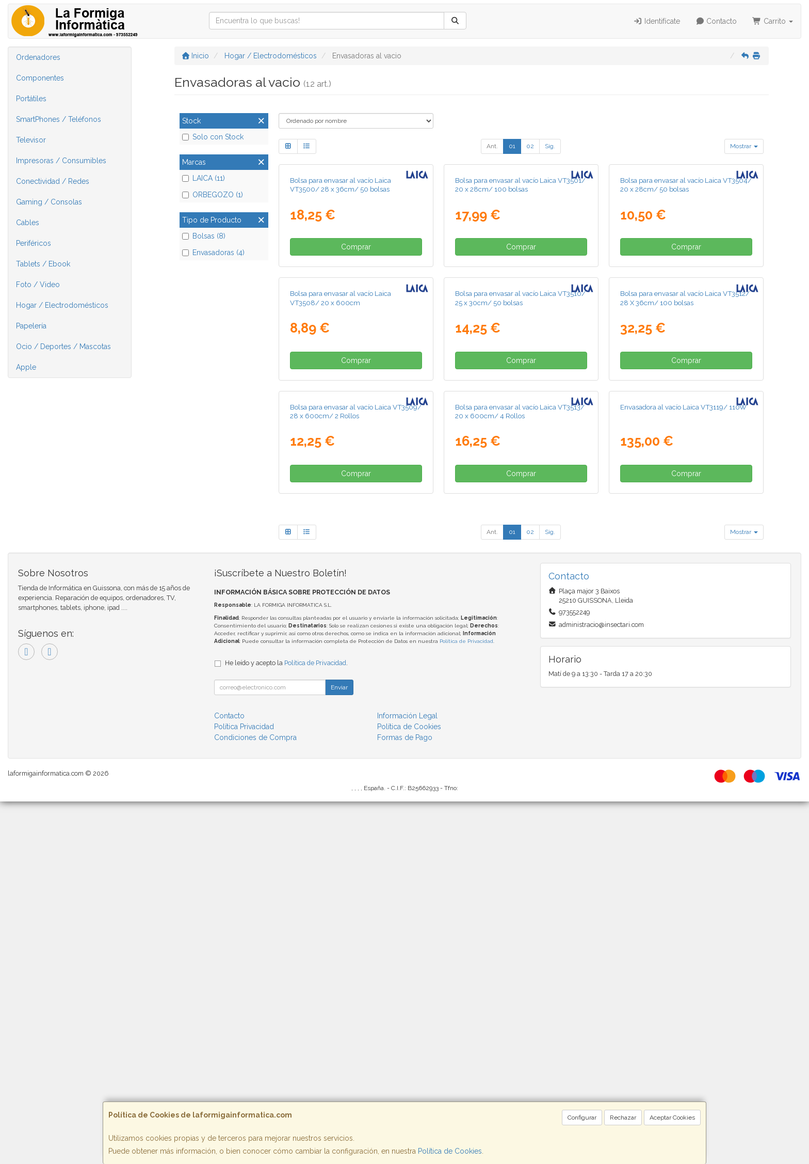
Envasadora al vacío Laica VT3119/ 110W (683, 769)
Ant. (492, 146)
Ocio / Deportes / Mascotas (63, 346)
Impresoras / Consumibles (61, 160)
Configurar (582, 1117)
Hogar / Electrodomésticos (62, 305)
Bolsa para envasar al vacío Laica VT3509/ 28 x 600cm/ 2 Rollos (356, 773)
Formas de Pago (404, 1100)
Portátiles (31, 99)
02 (530, 146)
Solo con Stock (213, 137)
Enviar (339, 1049)
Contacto (716, 21)
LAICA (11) (203, 178)
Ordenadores (38, 57)
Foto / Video (38, 284)
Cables (27, 222)
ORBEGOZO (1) (212, 195)
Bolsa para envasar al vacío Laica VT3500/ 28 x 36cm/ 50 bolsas (340, 305)
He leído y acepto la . (286, 1025)
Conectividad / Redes (52, 181)
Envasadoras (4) (213, 252)
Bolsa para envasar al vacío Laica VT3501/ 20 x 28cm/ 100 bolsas (520, 305)
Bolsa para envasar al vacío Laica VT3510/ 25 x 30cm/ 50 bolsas (520, 539)
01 (512, 146)
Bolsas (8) (203, 236)
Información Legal (407, 1078)
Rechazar (623, 1117)
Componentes (40, 78)
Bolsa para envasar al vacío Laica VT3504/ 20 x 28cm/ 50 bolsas (686, 305)
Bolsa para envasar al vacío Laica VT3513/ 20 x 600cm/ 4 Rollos (520, 773)
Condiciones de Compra (255, 1100)
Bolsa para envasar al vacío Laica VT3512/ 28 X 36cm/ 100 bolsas (685, 539)
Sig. (550, 146)
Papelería (31, 326)
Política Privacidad (244, 1089)
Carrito (772, 21)
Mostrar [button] (744, 146)
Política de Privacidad (466, 1003)
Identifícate (656, 21)
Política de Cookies (450, 1151)
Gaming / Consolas (49, 202)
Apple (26, 367)
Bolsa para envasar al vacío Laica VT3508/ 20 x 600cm (340, 539)
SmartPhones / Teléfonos (58, 119)
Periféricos (33, 243)
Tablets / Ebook (43, 264)
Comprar (356, 368)
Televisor (31, 140)
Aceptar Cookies (672, 1117)
